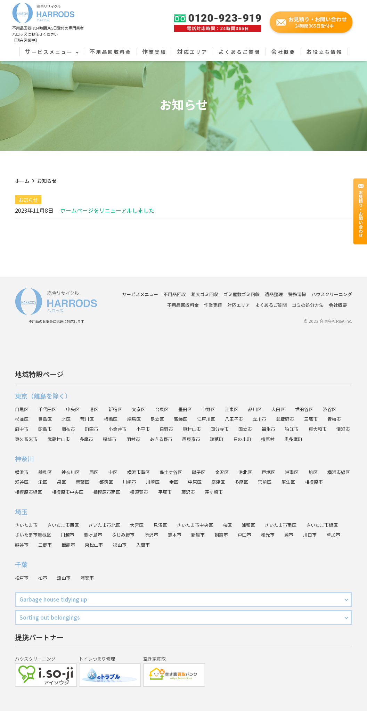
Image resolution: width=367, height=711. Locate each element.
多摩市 (144, 428)
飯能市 (120, 544)
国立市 (280, 419)
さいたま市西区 (66, 524)
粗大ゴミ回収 (204, 284)
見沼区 (168, 524)
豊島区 (46, 409)
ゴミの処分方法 (308, 295)
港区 (98, 398)
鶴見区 (46, 471)
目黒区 (22, 398)
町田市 (120, 419)
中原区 (236, 482)
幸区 (215, 482)
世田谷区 (317, 398)
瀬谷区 (56, 482)
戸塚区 (280, 471)
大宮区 (144, 524)
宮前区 (310, 482)
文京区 (144, 398)
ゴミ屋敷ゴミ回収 (241, 284)
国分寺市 (253, 419)
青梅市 (22, 419)
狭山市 (173, 544)
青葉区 (120, 482)
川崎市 (168, 482)
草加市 (46, 544)
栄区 (78, 482)
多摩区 (285, 482)
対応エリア (192, 52)
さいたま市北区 (110, 524)
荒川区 (90, 409)
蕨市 (346, 534)
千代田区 (49, 398)
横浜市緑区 (27, 482)
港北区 (256, 471)
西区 (98, 471)
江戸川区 (215, 409)
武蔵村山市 (115, 428)
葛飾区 (188, 409)
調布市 (95, 419)
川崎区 (193, 482)
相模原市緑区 (58, 491)
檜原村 (334, 428)
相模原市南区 (141, 491)
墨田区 (193, 398)
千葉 (21, 564)
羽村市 (193, 428)
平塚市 (202, 491)
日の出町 (307, 428)
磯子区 (207, 471)
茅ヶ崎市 (253, 491)
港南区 (304, 471)
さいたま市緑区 (32, 534)
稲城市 (168, 428)
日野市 (197, 419)
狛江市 (329, 419)
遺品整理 (274, 284)
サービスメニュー (52, 52)
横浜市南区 (144, 471)
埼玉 (21, 511)
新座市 (251, 534)
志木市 (227, 534)
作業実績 (154, 52)
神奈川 (24, 458)
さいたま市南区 (295, 524)
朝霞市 (275, 534)
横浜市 (22, 471)
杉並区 (22, 409)
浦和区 (261, 524)
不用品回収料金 (110, 52)
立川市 (270, 409)
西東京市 (253, 428)
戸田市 (300, 534)
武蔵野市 (297, 409)
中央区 (75, 398)
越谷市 (71, 544)
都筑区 (144, 482)
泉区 (98, 482)
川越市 (114, 534)
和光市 (324, 534)
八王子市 (244, 409)
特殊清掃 (297, 284)
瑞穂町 (280, 428)
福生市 (304, 419)
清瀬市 (51, 428)
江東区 (241, 398)
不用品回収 (174, 284)
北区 (68, 409)
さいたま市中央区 (205, 524)
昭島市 (71, 419)
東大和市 (24, 428)
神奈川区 (73, 471)
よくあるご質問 (239, 52)
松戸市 (22, 577)
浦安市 (90, 577)
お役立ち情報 (324, 52)
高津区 (261, 482)
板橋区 (115, 409)
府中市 (46, 419)
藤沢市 (227, 491)
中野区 (217, 398)
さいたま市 (27, 524)
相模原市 (24, 491)
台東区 (168, 398)
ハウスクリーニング (331, 284)
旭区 (327, 471)
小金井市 (146, 419)
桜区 (239, 524)
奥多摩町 (24, 438)
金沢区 (232, 471)
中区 (117, 471)
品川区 (266, 398)
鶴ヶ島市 (141, 534)
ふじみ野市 (173, 534)
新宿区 (120, 398)
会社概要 (283, 52)
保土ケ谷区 (178, 471)
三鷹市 (324, 409)
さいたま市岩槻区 (78, 534)
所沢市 (202, 534)
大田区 (290, 398)
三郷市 (95, 544)
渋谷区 (344, 398)
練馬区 (139, 409)
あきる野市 (222, 428)
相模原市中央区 (100, 491)
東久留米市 (80, 428)
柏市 (44, 577)
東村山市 (224, 419)
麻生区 (334, 482)
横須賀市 (176, 491)
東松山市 (146, 544)
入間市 (197, 544)
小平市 (173, 419)
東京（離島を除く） (43, 385)
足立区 (163, 409)
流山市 (66, 577)
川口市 (22, 544)
